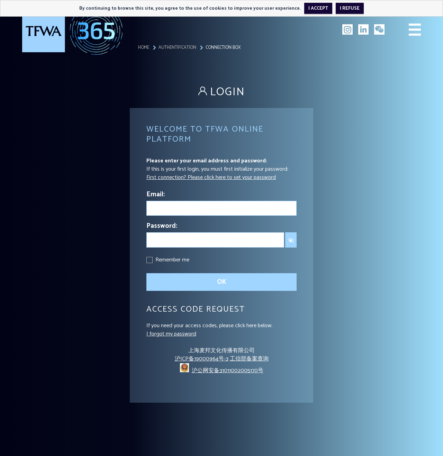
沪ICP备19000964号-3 (201, 359)
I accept (318, 8)
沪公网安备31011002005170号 (227, 370)
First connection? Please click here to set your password (211, 177)
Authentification (177, 47)
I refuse (350, 8)
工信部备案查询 (249, 359)
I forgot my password (171, 334)
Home (143, 47)
